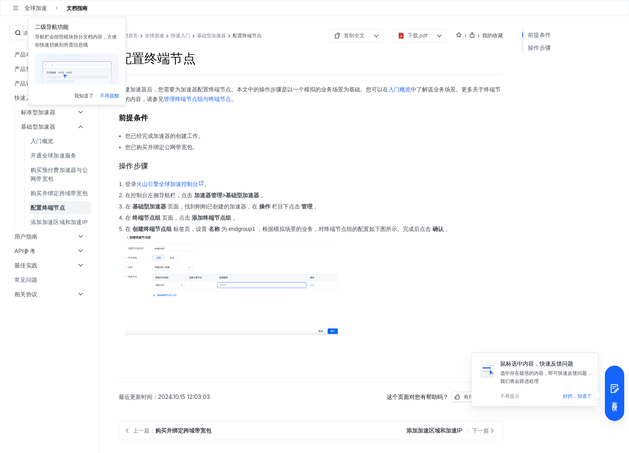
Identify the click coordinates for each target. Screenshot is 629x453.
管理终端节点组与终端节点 (197, 99)
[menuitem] (50, 141)
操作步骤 (539, 47)
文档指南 (77, 8)
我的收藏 (492, 35)
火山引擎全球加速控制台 (170, 184)
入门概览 (399, 89)
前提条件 (539, 34)
